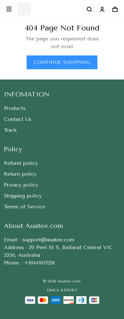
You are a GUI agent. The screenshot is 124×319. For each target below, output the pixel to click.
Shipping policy (23, 196)
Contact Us (17, 119)
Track (10, 130)
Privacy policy (21, 185)
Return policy (20, 174)
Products (15, 108)
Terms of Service (24, 207)
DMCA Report (62, 290)
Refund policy (21, 163)
